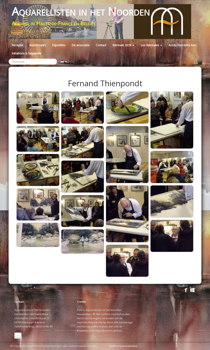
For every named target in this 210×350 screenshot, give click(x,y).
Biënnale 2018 (123, 45)
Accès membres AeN (182, 45)
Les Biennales (151, 45)
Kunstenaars (37, 45)
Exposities (58, 45)
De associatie (81, 45)
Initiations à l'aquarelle (26, 53)
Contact (101, 45)
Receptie (17, 45)
